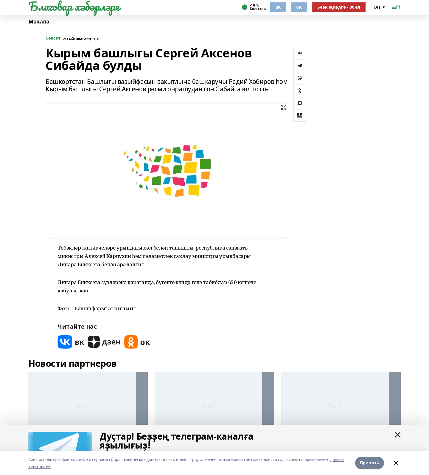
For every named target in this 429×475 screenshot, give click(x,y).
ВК (278, 7)
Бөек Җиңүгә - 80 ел (338, 7)
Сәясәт (53, 38)
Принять (369, 463)
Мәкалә (38, 21)
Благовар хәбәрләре (73, 6)
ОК (299, 7)
